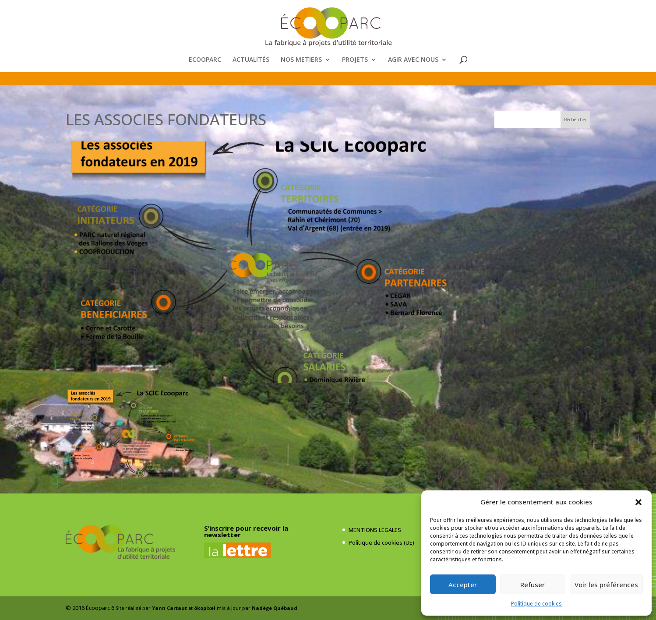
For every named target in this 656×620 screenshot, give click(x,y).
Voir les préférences (606, 584)
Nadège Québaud (274, 608)
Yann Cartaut (169, 608)
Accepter (462, 584)
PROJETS (355, 59)
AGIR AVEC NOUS (413, 59)
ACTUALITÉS (251, 59)
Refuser (532, 584)
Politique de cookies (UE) (381, 542)
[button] (638, 502)
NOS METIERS (301, 59)
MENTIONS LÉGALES (375, 530)
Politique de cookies (536, 603)
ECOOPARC (205, 59)
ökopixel (204, 608)
